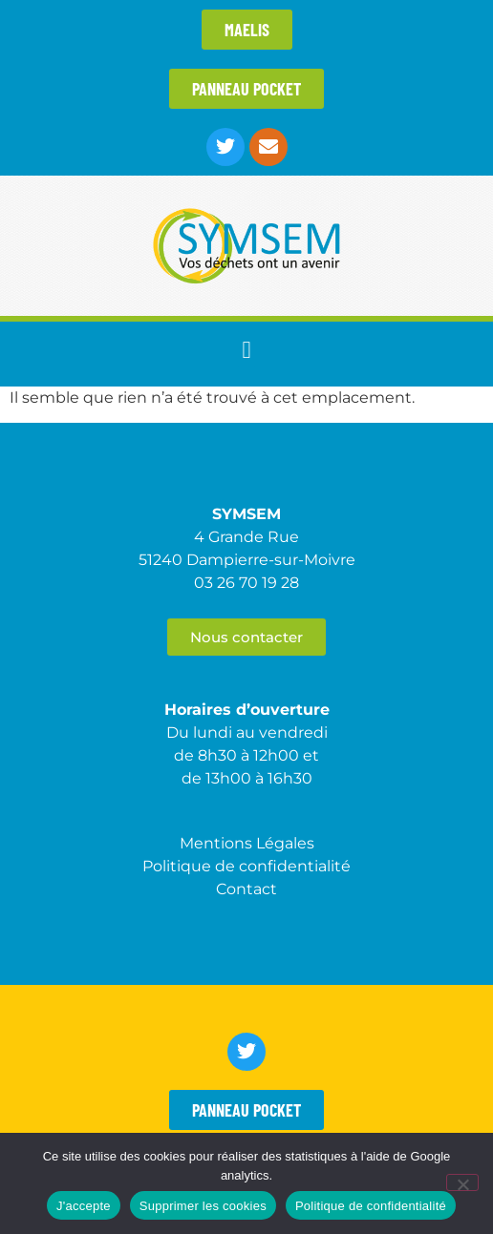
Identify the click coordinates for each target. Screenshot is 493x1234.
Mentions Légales (247, 843)
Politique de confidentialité (370, 1206)
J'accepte (83, 1206)
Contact (246, 889)
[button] (246, 349)
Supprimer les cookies (203, 1206)
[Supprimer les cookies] (462, 1182)
